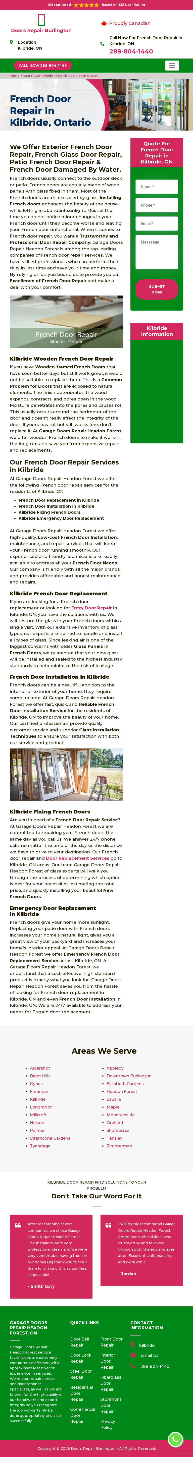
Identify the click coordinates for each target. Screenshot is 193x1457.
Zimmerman (119, 1146)
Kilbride (37, 1099)
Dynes (36, 1083)
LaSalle (114, 1099)
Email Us (149, 1355)
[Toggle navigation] (172, 66)
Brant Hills (40, 1076)
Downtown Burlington (129, 1076)
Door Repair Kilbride (37, 76)
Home (15, 76)
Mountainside (121, 1115)
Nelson (37, 1122)
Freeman (39, 1091)
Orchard (115, 1122)
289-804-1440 (131, 51)
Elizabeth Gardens (125, 1083)
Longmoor (41, 1107)
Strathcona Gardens (50, 1138)
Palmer (37, 1130)
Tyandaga (40, 1146)
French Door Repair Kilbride (77, 76)
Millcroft (38, 1115)
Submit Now (157, 289)
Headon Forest (122, 1091)
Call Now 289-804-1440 (43, 65)
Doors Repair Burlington (93, 1448)
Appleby (115, 1068)
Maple (113, 1107)
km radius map (156, 393)
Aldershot (40, 1068)
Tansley (114, 1138)
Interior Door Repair (107, 1361)
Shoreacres (118, 1130)
